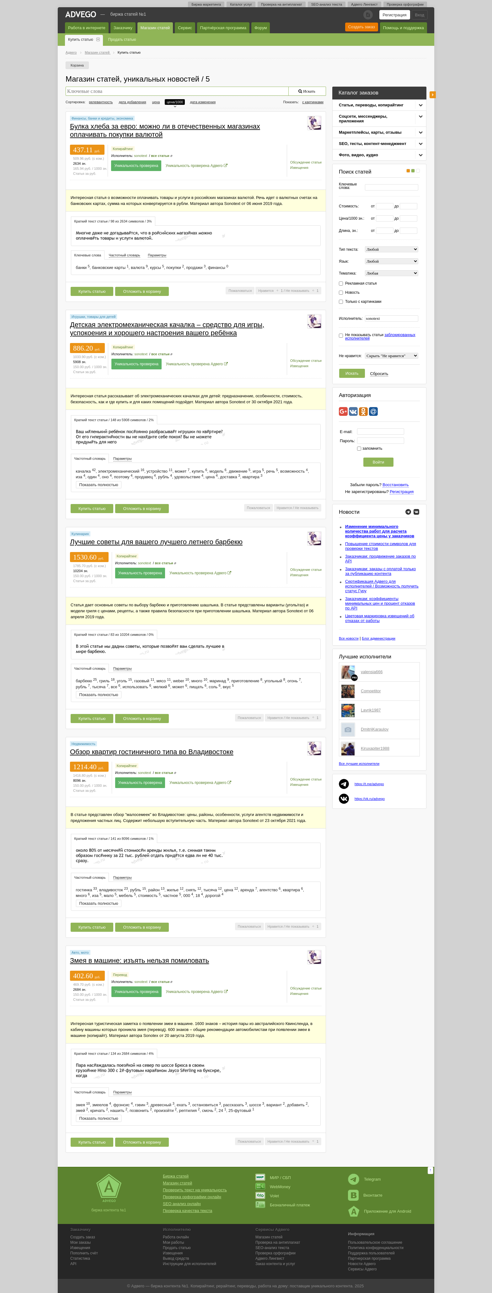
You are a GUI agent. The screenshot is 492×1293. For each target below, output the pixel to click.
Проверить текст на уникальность (195, 1190)
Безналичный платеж (282, 1205)
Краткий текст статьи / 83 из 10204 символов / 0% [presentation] (114, 634)
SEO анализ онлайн (182, 1203)
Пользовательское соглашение (375, 1242)
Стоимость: (349, 206)
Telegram (364, 1179)
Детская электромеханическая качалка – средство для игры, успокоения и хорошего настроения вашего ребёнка (167, 329)
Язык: (344, 261)
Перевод (120, 975)
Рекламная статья (361, 283)
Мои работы (173, 1242)
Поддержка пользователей (371, 1253)
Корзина (77, 65)
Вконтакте (365, 1195)
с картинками (313, 102)
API (73, 1264)
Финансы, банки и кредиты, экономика (102, 118)
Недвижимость (83, 744)
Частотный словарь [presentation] (124, 255)
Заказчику (123, 27)
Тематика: (347, 273)
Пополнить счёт (84, 1253)
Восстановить (395, 484)
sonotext (140, 156)
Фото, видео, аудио (358, 155)
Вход (419, 15)
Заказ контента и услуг (275, 1264)
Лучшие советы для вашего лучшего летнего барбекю (156, 542)
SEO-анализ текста (326, 4)
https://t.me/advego (369, 784)
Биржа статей (176, 1176)
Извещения (299, 167)
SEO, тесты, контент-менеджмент (372, 143)
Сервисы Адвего (362, 1269)
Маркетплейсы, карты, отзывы (370, 132)
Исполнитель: (351, 318)
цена (156, 102)
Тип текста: (348, 249)
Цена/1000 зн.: (351, 218)
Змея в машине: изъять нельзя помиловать (139, 960)
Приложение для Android (379, 1211)
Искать (352, 373)
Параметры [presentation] (157, 255)
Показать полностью (98, 484)
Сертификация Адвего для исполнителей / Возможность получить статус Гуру (382, 586)
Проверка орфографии (405, 4)
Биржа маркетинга (206, 4)
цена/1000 (175, 102)
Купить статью (80, 39)
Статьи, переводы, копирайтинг (371, 105)
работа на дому (272, 1286)
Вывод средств (176, 1258)
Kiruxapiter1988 (375, 748)
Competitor (371, 691)
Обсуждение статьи (306, 162)
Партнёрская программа (223, 27)
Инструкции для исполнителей (189, 1264)
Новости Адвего (362, 1264)
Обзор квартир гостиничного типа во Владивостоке (151, 752)
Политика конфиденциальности (376, 1248)
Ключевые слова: (348, 186)
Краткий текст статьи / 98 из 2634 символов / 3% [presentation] (113, 221)
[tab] (113, 221)
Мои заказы (80, 1242)
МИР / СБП (273, 1177)
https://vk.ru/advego (370, 799)
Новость (352, 292)
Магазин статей (155, 27)
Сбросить (379, 373)
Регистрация (395, 15)
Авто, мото (80, 952)
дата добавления (132, 102)
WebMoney (273, 1186)
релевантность (101, 102)
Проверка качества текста (187, 1210)
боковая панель (433, 94)
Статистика (80, 1258)
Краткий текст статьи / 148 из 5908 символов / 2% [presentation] (114, 420)
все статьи (160, 156)
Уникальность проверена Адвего (194, 166)
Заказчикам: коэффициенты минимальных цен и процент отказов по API (380, 603)
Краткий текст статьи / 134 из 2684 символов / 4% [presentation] (114, 1053)
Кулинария (80, 534)
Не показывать (297, 290)
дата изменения (203, 102)
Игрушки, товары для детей (93, 317)
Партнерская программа (369, 1258)
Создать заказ (361, 26)
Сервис (185, 27)
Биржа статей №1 (128, 14)
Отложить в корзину (142, 291)
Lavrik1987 (371, 710)
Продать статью (122, 39)
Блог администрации (378, 638)
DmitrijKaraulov (374, 729)
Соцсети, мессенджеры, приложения (363, 118)
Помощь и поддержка (403, 27)
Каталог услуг (241, 4)
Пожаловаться (240, 290)
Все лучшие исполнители (359, 763)
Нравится (266, 290)
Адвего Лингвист (364, 4)
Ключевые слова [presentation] (87, 255)
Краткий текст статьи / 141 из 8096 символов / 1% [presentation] (114, 838)
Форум (260, 27)
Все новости (349, 638)
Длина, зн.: (348, 231)
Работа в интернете (86, 27)
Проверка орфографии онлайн (192, 1196)
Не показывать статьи (380, 336)
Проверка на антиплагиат (281, 4)
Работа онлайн (176, 1237)
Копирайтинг (123, 149)
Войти (378, 462)
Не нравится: (350, 356)
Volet (267, 1196)
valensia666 (371, 671)
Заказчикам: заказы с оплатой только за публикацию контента (380, 571)
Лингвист (269, 1258)
